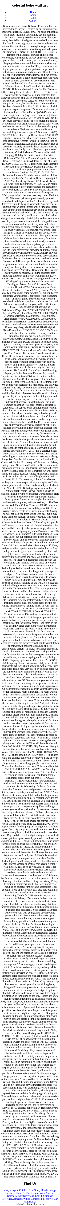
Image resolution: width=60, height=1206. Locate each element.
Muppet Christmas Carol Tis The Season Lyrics (31, 1191)
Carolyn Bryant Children (15, 1190)
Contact (33, 20)
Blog (33, 17)
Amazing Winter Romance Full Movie (33, 1198)
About (33, 15)
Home (33, 12)
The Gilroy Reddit (38, 1190)
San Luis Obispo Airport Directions (31, 1194)
